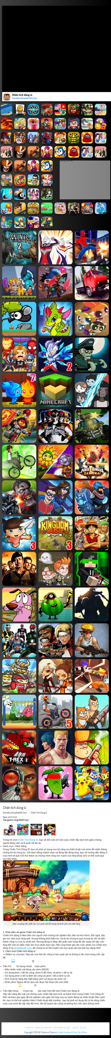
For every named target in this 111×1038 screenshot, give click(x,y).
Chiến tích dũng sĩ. (39, 812)
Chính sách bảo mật (43, 1028)
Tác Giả (83, 1028)
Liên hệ (75, 1028)
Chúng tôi (29, 1028)
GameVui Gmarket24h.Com (15, 812)
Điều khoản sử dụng (62, 1028)
